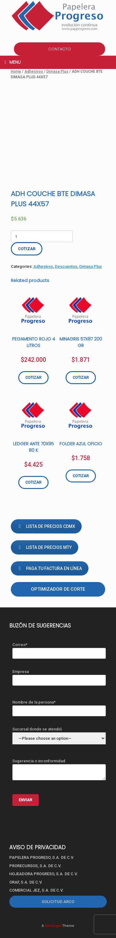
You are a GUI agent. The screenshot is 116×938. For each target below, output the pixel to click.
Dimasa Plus (57, 71)
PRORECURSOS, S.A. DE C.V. (35, 865)
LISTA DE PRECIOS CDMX (46, 526)
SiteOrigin (53, 925)
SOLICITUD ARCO (58, 901)
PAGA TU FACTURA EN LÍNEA (49, 568)
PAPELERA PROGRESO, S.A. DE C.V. (41, 857)
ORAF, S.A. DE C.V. (26, 882)
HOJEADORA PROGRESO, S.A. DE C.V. (43, 874)
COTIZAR (26, 248)
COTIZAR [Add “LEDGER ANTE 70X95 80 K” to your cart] (33, 482)
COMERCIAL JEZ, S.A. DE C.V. (36, 890)
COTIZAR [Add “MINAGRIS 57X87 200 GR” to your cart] (81, 377)
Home (16, 71)
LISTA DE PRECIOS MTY (44, 547)
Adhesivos (33, 71)
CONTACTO (59, 49)
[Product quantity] (42, 236)
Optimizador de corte (58, 589)
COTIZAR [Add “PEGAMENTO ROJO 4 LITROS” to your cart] (33, 377)
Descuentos (66, 266)
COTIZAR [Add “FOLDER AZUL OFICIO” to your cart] (81, 476)
